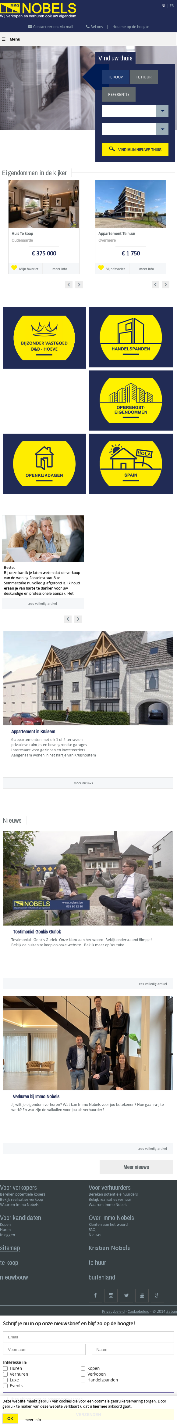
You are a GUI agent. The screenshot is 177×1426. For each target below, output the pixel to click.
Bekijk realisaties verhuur (110, 1199)
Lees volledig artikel (42, 603)
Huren (5, 1229)
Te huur (144, 77)
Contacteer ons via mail (51, 26)
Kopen (5, 1224)
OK (10, 1418)
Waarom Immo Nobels (19, 1204)
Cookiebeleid (138, 1311)
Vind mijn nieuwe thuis (135, 149)
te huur (97, 1262)
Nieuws (95, 1234)
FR (172, 5)
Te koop (115, 77)
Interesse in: (15, 1362)
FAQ (92, 1229)
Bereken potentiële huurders (113, 1194)
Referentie (118, 94)
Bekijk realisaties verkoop (21, 1199)
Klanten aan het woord (108, 1224)
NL (163, 5)
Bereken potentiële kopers (22, 1194)
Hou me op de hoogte (130, 26)
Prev (71, 283)
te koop (9, 1262)
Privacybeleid (113, 1311)
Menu (11, 39)
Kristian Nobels (109, 1248)
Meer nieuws (83, 783)
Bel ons (94, 26)
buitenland (102, 1277)
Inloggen (7, 1234)
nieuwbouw (14, 1277)
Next (80, 283)
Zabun (171, 1311)
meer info (59, 268)
